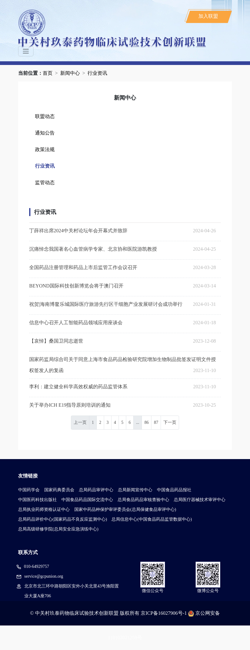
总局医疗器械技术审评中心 (199, 499)
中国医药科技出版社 (37, 499)
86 (146, 422)
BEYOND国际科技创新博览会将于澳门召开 (76, 285)
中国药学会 (29, 490)
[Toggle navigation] (25, 51)
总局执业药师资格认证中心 (44, 509)
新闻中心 (70, 73)
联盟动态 (45, 116)
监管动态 (45, 182)
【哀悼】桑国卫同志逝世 (56, 341)
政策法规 (45, 149)
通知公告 (45, 132)
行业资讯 (97, 73)
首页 (48, 73)
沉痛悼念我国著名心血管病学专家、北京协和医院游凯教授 (93, 249)
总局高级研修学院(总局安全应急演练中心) (58, 529)
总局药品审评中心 (96, 490)
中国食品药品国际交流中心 (87, 499)
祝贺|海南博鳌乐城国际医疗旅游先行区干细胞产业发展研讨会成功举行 (105, 304)
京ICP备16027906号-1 (164, 613)
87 (156, 422)
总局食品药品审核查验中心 (143, 499)
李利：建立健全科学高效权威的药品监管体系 (78, 386)
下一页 (169, 422)
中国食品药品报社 (174, 490)
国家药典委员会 (59, 490)
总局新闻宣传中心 (135, 490)
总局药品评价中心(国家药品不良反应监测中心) (62, 519)
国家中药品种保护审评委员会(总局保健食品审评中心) (125, 509)
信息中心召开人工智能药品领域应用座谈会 (76, 322)
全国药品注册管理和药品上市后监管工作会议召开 (83, 267)
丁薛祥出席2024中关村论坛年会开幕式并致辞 (78, 230)
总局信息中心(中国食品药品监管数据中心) (151, 519)
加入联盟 (208, 16)
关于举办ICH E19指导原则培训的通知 (70, 405)
